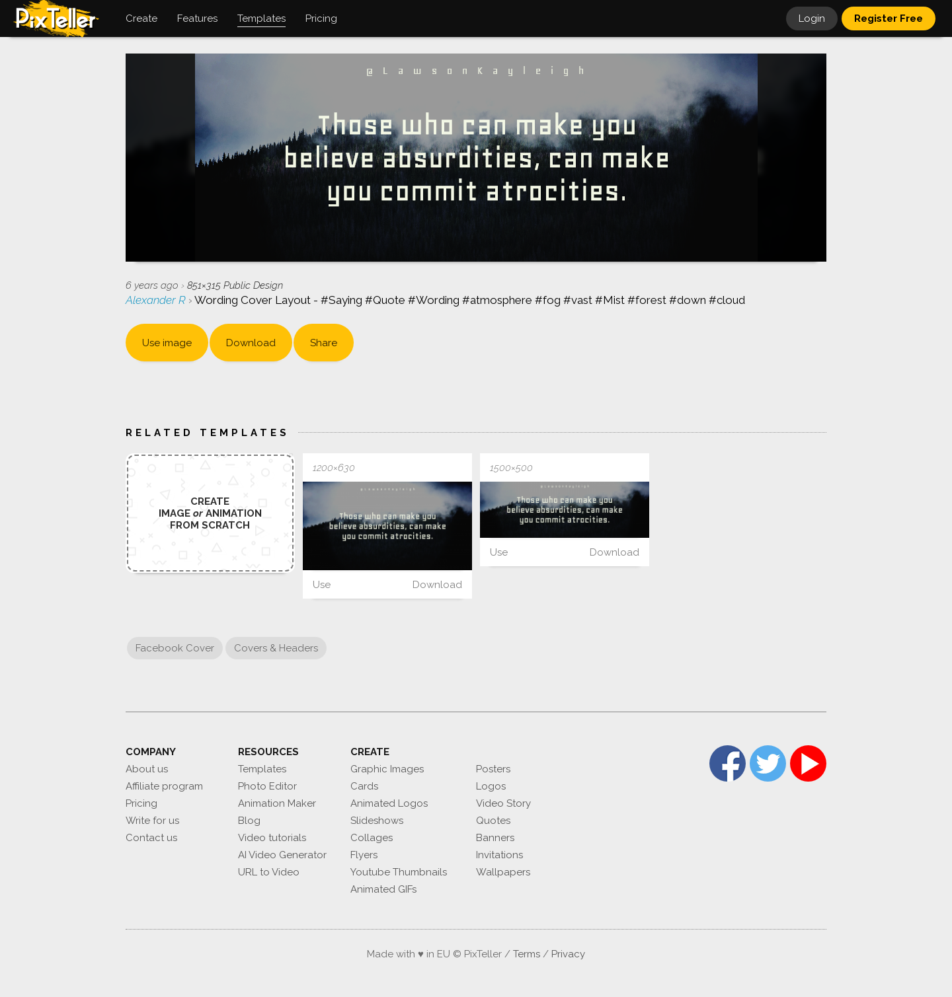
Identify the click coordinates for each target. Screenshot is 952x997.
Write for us (152, 821)
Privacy (568, 954)
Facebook (727, 763)
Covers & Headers (276, 648)
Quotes (493, 821)
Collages (371, 838)
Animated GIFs (383, 889)
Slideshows (376, 821)
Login (812, 18)
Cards (364, 786)
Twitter (768, 763)
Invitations (499, 855)
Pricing (141, 803)
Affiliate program (164, 786)
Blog (249, 821)
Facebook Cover (175, 648)
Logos (491, 786)
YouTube (808, 763)
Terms (526, 954)
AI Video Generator (282, 855)
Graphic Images (387, 769)
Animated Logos (389, 803)
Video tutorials (272, 838)
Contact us (151, 838)
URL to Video (268, 872)
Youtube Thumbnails (398, 872)
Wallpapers (503, 872)
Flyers (363, 855)
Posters (493, 769)
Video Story (503, 803)
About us (147, 769)
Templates (262, 769)
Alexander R (157, 300)
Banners (495, 838)
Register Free (888, 18)
